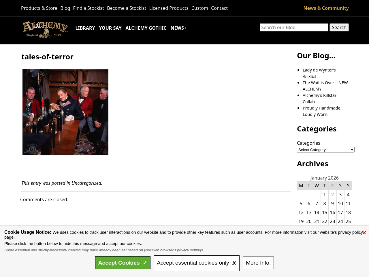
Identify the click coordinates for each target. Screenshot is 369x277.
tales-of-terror (47, 57)
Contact (219, 8)
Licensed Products (168, 8)
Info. (258, 263)
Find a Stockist (88, 8)
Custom (199, 8)
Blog (65, 8)
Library (85, 28)
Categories (308, 143)
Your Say (110, 28)
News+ (179, 28)
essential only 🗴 (196, 263)
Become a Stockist (126, 8)
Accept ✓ (123, 263)
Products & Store (39, 8)
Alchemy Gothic (145, 28)
